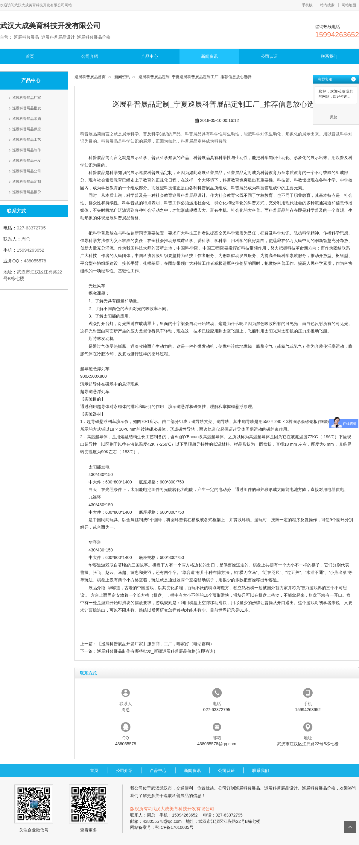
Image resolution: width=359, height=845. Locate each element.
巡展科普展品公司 (26, 171)
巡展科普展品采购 (26, 119)
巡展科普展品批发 (26, 108)
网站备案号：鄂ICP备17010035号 (162, 827)
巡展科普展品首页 (90, 77)
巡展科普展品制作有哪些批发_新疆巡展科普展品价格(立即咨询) (156, 651)
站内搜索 (327, 5)
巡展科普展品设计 (189, 195)
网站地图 (349, 5)
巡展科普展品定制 (26, 181)
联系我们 (329, 56)
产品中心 (149, 56)
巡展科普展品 (210, 172)
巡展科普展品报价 (26, 192)
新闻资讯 (209, 56)
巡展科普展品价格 (122, 217)
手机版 (307, 5)
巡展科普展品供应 (26, 129)
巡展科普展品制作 (26, 150)
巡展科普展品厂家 (26, 98)
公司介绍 (89, 56)
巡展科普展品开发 (26, 160)
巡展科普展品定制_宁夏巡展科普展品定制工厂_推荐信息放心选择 (195, 77)
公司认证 (269, 56)
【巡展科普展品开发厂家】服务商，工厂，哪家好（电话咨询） (155, 643)
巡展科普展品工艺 (26, 139)
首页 (30, 56)
